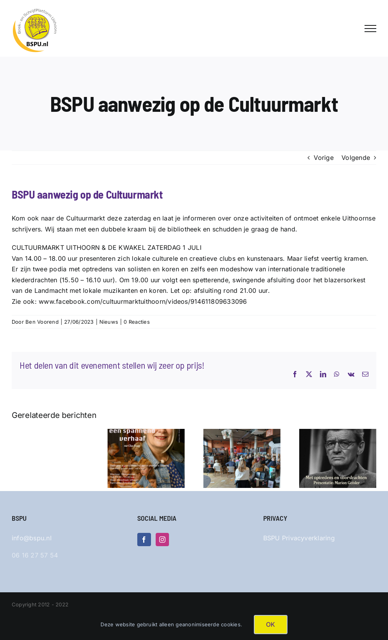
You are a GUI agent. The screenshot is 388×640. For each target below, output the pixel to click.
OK (270, 624)
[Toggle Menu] (370, 28)
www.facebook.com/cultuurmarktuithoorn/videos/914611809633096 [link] (143, 301)
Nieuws (108, 322)
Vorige (323, 157)
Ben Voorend (42, 322)
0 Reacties (136, 322)
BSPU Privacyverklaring (299, 538)
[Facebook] (144, 539)
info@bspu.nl (32, 538)
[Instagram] (162, 539)
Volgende (355, 157)
